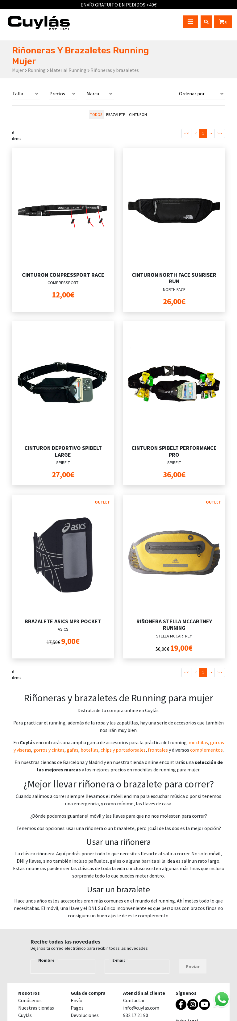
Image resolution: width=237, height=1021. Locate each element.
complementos (206, 750)
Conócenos (30, 1000)
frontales (158, 750)
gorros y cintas (48, 750)
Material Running (68, 70)
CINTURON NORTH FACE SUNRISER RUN (174, 278)
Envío (76, 1000)
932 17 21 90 (135, 1015)
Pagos (77, 1008)
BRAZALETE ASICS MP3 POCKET (63, 621)
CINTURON (138, 114)
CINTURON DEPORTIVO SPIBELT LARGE (63, 451)
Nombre (46, 960)
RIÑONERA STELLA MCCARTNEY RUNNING (174, 625)
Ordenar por (192, 93)
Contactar (134, 1000)
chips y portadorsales (123, 750)
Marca (92, 93)
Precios (57, 93)
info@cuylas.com (141, 1008)
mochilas (198, 742)
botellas (89, 750)
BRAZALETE (115, 114)
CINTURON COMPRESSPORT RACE (63, 274)
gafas (72, 750)
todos (96, 114)
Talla (17, 93)
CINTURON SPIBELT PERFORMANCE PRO (174, 451)
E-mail (118, 960)
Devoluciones (85, 1015)
